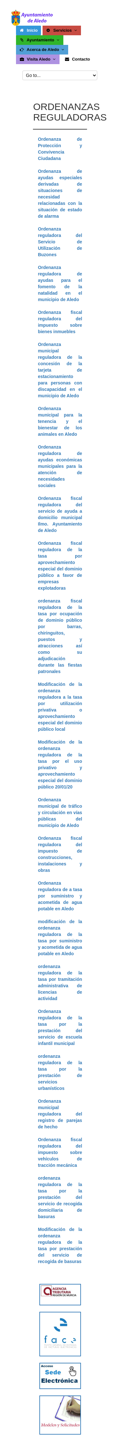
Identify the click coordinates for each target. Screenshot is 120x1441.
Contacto (77, 59)
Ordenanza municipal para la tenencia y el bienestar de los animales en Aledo (60, 421)
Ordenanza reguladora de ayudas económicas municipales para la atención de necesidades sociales (60, 466)
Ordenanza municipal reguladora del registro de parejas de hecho (60, 1114)
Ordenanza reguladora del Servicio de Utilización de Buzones (60, 241)
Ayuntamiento (39, 40)
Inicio (28, 30)
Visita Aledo (38, 59)
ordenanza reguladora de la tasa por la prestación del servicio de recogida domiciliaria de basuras (60, 1197)
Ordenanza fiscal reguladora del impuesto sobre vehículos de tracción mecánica (60, 1152)
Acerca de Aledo (42, 49)
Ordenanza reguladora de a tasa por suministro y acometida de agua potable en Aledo (60, 896)
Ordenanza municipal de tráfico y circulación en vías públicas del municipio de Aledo (60, 812)
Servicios (62, 30)
